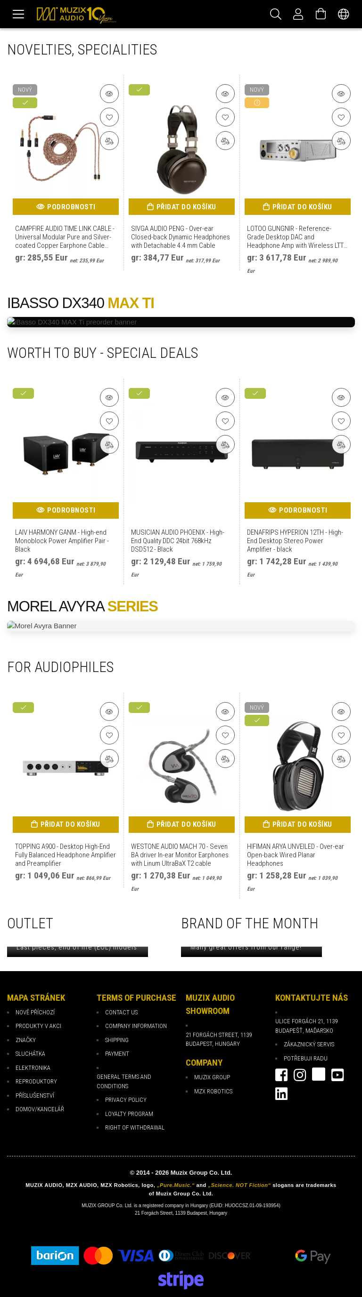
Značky (26, 1040)
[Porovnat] (109, 140)
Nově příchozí (35, 1012)
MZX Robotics (213, 1091)
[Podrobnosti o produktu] (109, 93)
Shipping (117, 1040)
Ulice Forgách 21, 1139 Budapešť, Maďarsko (306, 1026)
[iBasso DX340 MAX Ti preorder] (181, 322)
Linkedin (281, 1094)
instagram (300, 1075)
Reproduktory (36, 1081)
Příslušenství (35, 1095)
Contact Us (121, 1012)
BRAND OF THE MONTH (249, 923)
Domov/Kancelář (40, 1109)
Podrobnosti (71, 207)
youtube (337, 1075)
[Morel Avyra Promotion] (181, 626)
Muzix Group (212, 1077)
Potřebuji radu (306, 1058)
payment (117, 1053)
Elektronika (33, 1067)
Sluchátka (30, 1053)
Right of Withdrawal (135, 1127)
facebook (281, 1075)
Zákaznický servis (309, 1044)
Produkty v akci (38, 1025)
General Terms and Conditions (124, 1081)
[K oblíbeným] (109, 117)
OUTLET (30, 923)
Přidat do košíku (186, 207)
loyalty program (129, 1113)
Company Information (136, 1025)
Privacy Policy (126, 1099)
